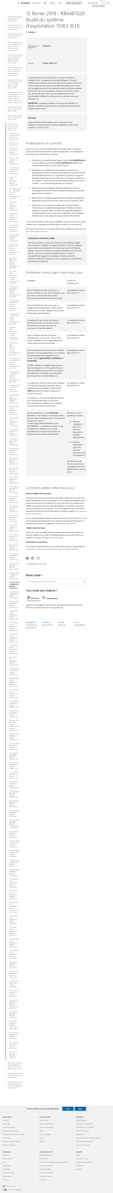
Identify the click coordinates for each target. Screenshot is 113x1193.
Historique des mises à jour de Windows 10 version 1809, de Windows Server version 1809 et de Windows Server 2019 (15, 97)
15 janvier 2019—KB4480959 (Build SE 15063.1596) (14, 595)
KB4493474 (75, 353)
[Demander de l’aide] (102, 2)
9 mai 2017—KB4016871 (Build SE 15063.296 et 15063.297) (13, 1025)
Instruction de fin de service (14, 144)
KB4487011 (75, 293)
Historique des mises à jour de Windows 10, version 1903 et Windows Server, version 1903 (15, 84)
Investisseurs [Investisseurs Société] (79, 1166)
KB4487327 (77, 518)
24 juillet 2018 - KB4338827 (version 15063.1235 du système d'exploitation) (14, 725)
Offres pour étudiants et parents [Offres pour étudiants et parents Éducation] (84, 1141)
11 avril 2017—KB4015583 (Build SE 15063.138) (14, 1045)
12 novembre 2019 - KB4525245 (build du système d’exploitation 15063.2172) (14, 363)
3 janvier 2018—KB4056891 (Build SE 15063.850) (14, 873)
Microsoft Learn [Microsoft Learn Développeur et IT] (43, 1158)
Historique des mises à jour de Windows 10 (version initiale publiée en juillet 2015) (15, 1085)
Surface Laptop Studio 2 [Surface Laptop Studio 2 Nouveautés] (9, 1127)
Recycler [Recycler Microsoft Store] (41, 1138)
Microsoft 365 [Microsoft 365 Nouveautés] (6, 1138)
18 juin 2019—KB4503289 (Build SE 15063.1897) (14, 480)
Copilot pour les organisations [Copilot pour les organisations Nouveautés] (11, 1131)
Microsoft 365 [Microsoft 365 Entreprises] (6, 1169)
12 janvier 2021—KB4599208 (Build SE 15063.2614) (14, 171)
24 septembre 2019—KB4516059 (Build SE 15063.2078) (14, 399)
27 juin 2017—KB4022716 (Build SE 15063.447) (14, 993)
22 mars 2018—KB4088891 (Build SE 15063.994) (14, 813)
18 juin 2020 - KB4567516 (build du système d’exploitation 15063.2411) (14, 249)
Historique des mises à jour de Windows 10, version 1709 (15, 118)
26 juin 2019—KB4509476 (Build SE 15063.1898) (14, 471)
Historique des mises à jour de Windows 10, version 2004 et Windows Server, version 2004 (15, 59)
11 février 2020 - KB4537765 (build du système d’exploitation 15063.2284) (14, 319)
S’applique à (32, 32)
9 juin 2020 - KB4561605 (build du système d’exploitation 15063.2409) (14, 263)
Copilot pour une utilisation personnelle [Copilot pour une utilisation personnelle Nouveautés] (13, 1134)
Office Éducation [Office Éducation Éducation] (80, 1134)
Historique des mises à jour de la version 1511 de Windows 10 (15, 1075)
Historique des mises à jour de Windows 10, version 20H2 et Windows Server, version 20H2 (15, 46)
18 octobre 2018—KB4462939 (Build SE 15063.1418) (13, 661)
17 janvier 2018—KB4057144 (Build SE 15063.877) (14, 863)
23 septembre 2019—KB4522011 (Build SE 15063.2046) (14, 410)
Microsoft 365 (36, 3)
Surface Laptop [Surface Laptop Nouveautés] (7, 1124)
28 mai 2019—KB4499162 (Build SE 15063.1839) (14, 499)
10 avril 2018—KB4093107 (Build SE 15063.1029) (14, 804)
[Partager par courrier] (37, 558)
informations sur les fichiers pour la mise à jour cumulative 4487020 (52, 549)
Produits (52, 3)
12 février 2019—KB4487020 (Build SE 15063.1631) (14, 585)
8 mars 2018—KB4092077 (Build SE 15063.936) (14, 834)
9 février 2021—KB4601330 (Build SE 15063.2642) (14, 161)
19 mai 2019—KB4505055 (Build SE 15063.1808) (14, 509)
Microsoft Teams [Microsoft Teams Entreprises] (7, 1176)
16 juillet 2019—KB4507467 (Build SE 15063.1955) (14, 452)
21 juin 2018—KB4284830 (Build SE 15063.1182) (14, 756)
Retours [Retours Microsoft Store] (41, 1131)
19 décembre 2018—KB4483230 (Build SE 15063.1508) (13, 615)
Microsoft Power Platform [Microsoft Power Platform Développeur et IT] (46, 1173)
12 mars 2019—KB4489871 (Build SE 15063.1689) (14, 566)
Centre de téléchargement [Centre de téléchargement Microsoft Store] (46, 1124)
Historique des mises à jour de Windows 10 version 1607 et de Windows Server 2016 (15, 1066)
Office (45, 3)
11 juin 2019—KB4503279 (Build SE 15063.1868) (14, 490)
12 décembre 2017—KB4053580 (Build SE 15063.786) (13, 883)
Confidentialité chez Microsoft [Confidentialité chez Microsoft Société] (84, 1162)
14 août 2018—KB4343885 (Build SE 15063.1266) (14, 714)
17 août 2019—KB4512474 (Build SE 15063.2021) (14, 432)
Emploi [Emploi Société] (78, 1155)
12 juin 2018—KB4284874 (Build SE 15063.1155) (14, 766)
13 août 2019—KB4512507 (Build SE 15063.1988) (14, 442)
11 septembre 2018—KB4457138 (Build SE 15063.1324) (14, 694)
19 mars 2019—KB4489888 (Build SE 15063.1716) (14, 557)
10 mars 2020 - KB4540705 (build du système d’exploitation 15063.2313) (14, 305)
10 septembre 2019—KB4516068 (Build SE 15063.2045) (14, 422)
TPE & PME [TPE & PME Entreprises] (6, 1180)
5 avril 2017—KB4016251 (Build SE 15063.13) (14, 1055)
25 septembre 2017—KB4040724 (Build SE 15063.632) (14, 943)
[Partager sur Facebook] (27, 558)
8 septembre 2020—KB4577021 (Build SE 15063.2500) (13, 218)
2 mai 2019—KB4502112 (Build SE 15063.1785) (13, 528)
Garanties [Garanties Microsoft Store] (42, 1141)
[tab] (34, 598)
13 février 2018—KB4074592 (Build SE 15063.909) (14, 853)
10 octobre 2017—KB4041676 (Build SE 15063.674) (13, 931)
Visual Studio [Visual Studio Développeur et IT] (42, 1180)
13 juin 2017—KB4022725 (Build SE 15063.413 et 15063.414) (14, 1004)
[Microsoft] (10, 3)
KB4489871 (75, 338)
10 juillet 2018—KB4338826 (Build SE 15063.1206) (14, 746)
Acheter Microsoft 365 (74, 3)
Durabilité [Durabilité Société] (79, 1169)
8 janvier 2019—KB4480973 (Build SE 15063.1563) (14, 604)
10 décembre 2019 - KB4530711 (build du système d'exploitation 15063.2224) (14, 349)
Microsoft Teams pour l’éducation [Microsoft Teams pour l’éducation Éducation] (85, 1127)
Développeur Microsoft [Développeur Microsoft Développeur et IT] (45, 1155)
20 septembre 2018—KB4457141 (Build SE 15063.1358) (14, 682)
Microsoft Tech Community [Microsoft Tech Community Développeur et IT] (46, 1166)
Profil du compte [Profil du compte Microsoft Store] (43, 1120)
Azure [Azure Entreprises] (4, 1162)
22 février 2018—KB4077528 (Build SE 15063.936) (14, 844)
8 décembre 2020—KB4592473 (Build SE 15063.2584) (13, 181)
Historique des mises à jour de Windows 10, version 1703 (13, 127)
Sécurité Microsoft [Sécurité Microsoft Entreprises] (7, 1158)
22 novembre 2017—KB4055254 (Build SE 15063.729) (13, 895)
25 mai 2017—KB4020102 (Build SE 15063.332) (14, 1015)
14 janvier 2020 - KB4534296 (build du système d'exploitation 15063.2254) (13, 333)
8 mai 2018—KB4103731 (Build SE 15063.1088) (13, 785)
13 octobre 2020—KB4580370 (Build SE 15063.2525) (13, 206)
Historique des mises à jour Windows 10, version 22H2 (15, 19)
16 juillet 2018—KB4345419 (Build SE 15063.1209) (14, 737)
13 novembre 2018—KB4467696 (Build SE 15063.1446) (13, 650)
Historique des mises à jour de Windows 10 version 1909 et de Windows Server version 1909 (15, 71)
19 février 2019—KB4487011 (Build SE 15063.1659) (14, 576)
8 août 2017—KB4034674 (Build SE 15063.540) (14, 965)
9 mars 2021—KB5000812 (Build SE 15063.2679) (14, 151)
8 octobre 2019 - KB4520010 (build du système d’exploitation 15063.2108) (14, 377)
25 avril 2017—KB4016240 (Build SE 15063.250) (14, 1036)
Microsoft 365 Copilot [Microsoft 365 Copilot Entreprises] (8, 1173)
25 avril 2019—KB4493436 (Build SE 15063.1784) (14, 538)
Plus (60, 3)
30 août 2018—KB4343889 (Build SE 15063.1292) (14, 704)
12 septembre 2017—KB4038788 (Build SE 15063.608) (14, 954)
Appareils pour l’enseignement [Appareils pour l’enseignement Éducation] (84, 1124)
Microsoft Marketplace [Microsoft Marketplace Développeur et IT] (45, 1169)
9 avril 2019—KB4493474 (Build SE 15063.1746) (14, 547)
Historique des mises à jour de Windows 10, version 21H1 (15, 36)
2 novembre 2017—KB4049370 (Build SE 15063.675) (13, 920)
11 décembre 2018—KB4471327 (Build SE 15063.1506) (13, 626)
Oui (68, 1109)
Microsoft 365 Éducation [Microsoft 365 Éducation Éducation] (82, 1131)
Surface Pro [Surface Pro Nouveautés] (6, 1120)
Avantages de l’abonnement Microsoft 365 (31, 625)
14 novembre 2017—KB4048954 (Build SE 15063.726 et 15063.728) (13, 907)
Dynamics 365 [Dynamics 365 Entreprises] (6, 1166)
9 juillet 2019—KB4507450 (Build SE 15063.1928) (14, 461)
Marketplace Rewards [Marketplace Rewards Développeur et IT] (45, 1176)
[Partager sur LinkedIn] (31, 558)
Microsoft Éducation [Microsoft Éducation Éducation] (81, 1120)
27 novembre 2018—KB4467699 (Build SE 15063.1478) (13, 638)
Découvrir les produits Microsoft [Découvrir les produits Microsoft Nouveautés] (11, 1141)
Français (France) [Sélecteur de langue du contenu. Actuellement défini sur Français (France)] (10, 1186)
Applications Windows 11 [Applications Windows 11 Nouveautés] (9, 1145)
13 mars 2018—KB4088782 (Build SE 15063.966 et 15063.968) (14, 824)
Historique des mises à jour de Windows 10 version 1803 (15, 109)
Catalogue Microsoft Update (65, 523)
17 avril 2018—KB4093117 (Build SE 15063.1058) (14, 794)
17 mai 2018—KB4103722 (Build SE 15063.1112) (14, 775)
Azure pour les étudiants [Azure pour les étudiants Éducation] (82, 1145)
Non (80, 1109)
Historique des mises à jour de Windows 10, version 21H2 (15, 27)
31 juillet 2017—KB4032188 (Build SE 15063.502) (14, 974)
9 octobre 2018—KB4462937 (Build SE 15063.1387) (14, 672)
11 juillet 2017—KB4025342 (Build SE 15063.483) (14, 984)
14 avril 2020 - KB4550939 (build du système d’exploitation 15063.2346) (14, 292)
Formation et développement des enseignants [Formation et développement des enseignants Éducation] (88, 1138)
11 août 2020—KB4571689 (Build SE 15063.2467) (14, 228)
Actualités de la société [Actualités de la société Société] (82, 1158)
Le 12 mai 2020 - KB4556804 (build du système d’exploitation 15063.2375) (14, 277)
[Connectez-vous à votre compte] (107, 3)
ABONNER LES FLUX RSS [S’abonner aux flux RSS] (37, 564)
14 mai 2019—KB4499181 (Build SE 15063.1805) (14, 518)
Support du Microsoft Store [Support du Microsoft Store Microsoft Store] (46, 1127)
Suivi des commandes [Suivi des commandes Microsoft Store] (45, 1134)
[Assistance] (25, 3)
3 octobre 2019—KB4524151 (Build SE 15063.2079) (14, 388)
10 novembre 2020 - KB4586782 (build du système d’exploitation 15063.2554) (14, 194)
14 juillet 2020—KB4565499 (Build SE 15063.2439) (14, 238)
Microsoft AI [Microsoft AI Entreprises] (6, 1155)
